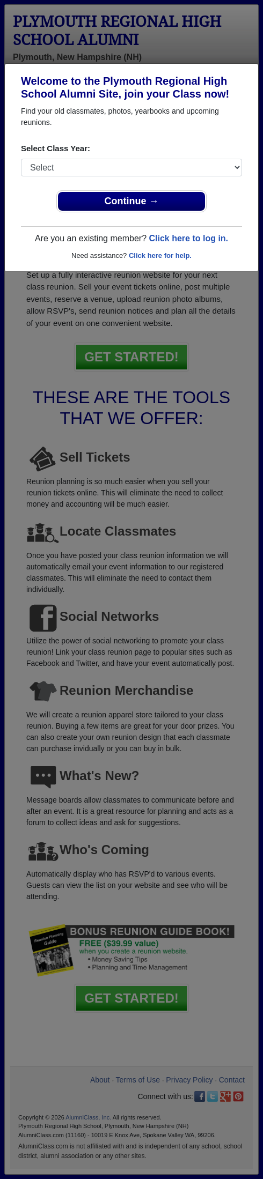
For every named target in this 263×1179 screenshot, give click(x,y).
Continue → (132, 201)
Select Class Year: (55, 148)
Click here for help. (160, 255)
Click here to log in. (188, 238)
